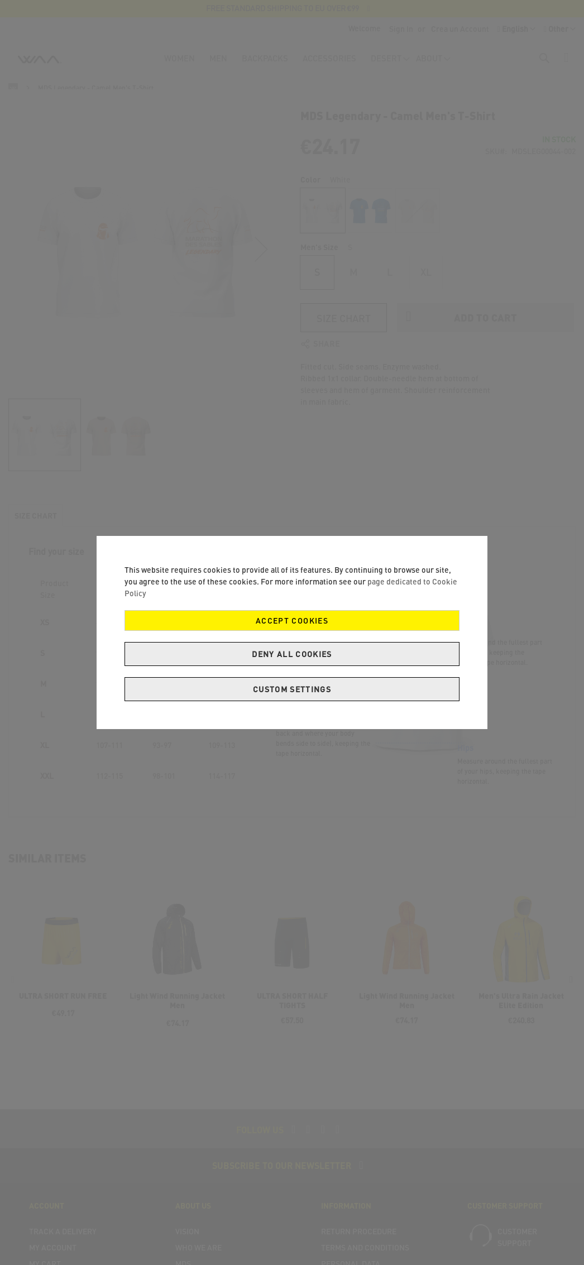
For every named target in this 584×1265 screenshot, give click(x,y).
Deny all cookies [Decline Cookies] (292, 654)
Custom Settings (292, 689)
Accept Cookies (292, 620)
